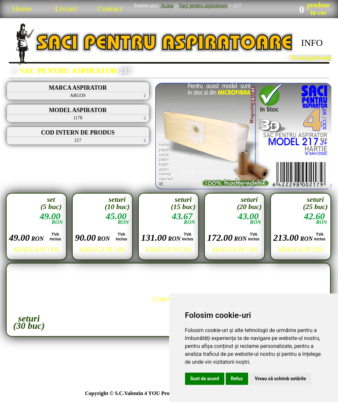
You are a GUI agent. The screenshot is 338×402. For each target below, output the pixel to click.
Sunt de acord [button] (204, 378)
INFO (311, 43)
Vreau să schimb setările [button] (280, 378)
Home (22, 8)
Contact (109, 8)
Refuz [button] (237, 378)
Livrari (66, 8)
